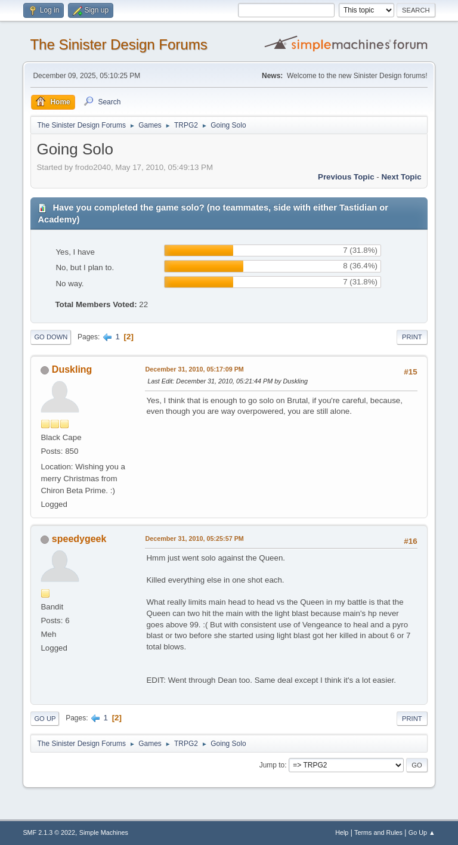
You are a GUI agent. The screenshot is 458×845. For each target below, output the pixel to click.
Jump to (272, 765)
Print (412, 337)
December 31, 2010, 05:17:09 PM (194, 369)
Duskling (72, 369)
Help (341, 832)
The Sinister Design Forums (118, 44)
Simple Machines (103, 832)
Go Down (50, 337)
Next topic (401, 176)
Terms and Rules (378, 832)
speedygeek (79, 539)
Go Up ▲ (422, 832)
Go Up (44, 718)
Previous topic (346, 176)
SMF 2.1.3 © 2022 (49, 832)
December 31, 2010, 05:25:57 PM (194, 538)
